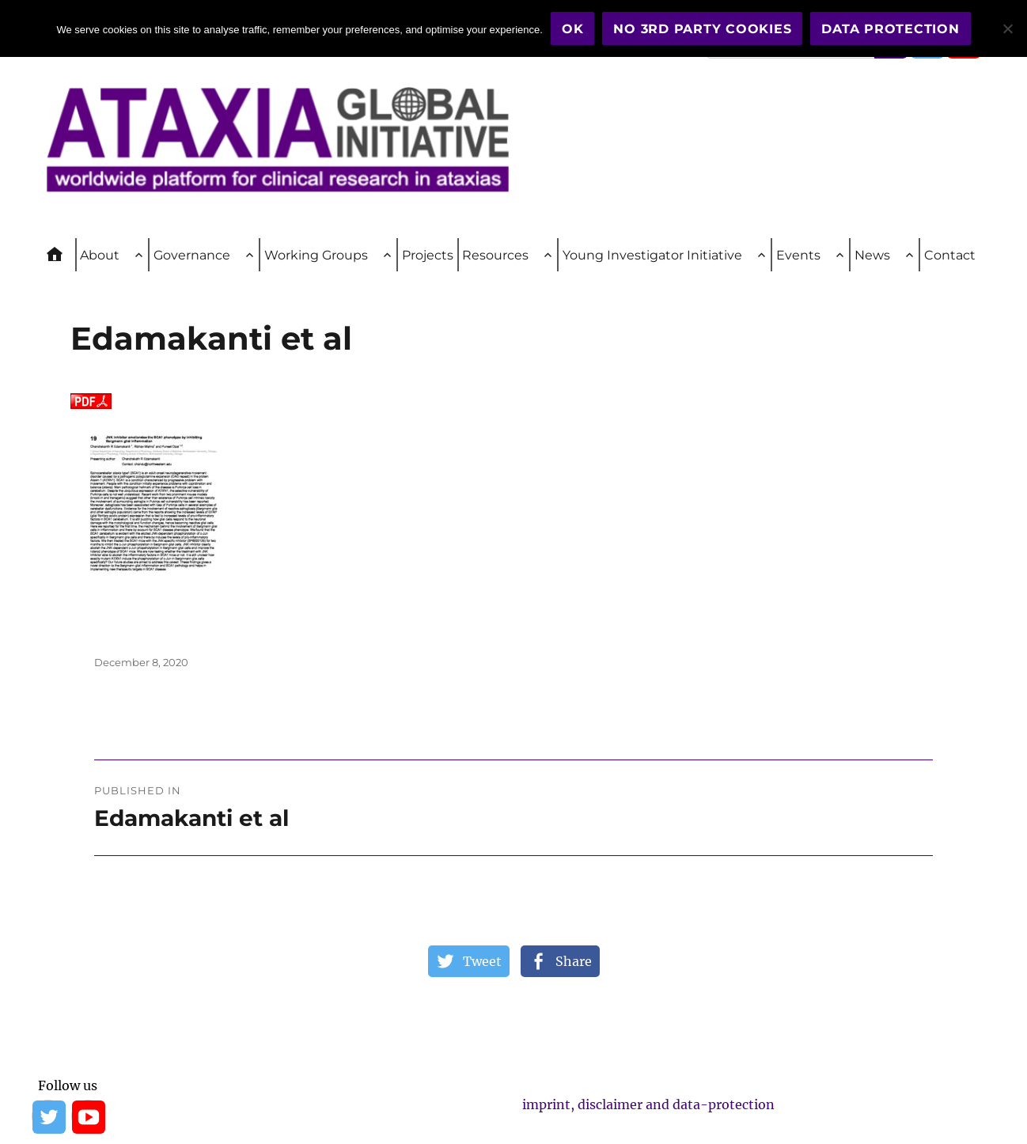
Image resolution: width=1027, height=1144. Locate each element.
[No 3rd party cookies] (1007, 28)
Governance (191, 255)
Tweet (482, 961)
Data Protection (890, 28)
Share (573, 961)
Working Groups (316, 255)
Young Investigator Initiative (652, 255)
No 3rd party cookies (702, 28)
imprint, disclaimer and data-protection (648, 1104)
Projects (427, 255)
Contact (950, 255)
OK (573, 28)
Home (61, 254)
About (99, 255)
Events (798, 255)
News (872, 255)
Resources (495, 255)
